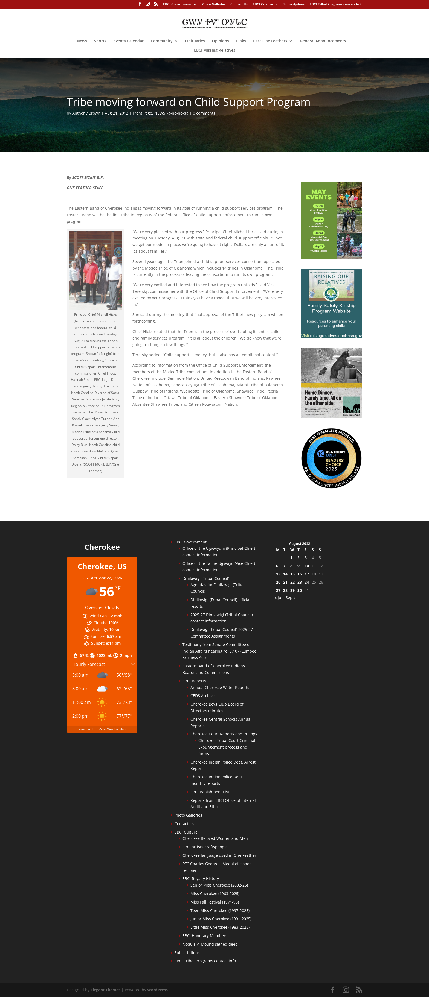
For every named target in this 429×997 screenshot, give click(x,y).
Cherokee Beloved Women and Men (215, 838)
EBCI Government (177, 5)
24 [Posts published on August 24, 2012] (307, 582)
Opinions (220, 41)
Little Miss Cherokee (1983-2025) (220, 927)
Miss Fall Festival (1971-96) (214, 902)
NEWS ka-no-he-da (171, 113)
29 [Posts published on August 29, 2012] (292, 590)
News (82, 41)
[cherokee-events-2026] (331, 257)
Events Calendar (129, 41)
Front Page (142, 113)
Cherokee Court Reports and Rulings (223, 733)
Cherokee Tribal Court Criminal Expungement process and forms (226, 747)
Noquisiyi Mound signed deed (210, 944)
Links (241, 41)
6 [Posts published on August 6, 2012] (277, 565)
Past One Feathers (270, 41)
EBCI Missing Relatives (214, 50)
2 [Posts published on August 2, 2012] (298, 557)
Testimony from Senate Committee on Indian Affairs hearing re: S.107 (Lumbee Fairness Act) (219, 651)
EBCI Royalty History (200, 878)
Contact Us (239, 5)
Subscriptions (294, 5)
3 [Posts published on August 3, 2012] (306, 557)
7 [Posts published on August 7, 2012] (284, 565)
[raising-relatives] (331, 337)
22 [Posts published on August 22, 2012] (292, 582)
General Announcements (323, 41)
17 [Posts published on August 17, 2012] (307, 574)
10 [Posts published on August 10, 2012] (307, 565)
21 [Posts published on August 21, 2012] (285, 582)
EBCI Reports (194, 680)
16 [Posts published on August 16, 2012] (299, 574)
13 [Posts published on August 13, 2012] (278, 574)
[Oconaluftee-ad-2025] (331, 487)
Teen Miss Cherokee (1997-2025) (220, 910)
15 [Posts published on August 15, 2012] (292, 574)
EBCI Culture (263, 5)
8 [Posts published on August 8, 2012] (291, 565)
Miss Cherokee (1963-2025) (214, 893)
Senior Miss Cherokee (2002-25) (219, 885)
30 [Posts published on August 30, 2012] (299, 590)
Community (162, 41)
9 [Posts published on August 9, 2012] (298, 565)
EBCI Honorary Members (204, 935)
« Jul (278, 597)
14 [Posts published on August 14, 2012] (285, 574)
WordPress (157, 989)
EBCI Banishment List (209, 791)
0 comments (204, 113)
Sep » (290, 597)
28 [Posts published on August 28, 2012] (285, 590)
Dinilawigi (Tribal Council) (205, 578)
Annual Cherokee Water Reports (219, 687)
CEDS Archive (202, 695)
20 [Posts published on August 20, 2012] (278, 582)
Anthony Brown (86, 113)
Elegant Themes (105, 989)
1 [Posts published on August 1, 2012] (291, 557)
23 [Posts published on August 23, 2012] (299, 582)
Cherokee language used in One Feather (219, 855)
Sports (100, 41)
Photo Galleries (213, 5)
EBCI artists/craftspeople (205, 846)
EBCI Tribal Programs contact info (336, 5)
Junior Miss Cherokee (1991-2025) (220, 918)
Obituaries (195, 41)
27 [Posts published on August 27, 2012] (278, 590)
